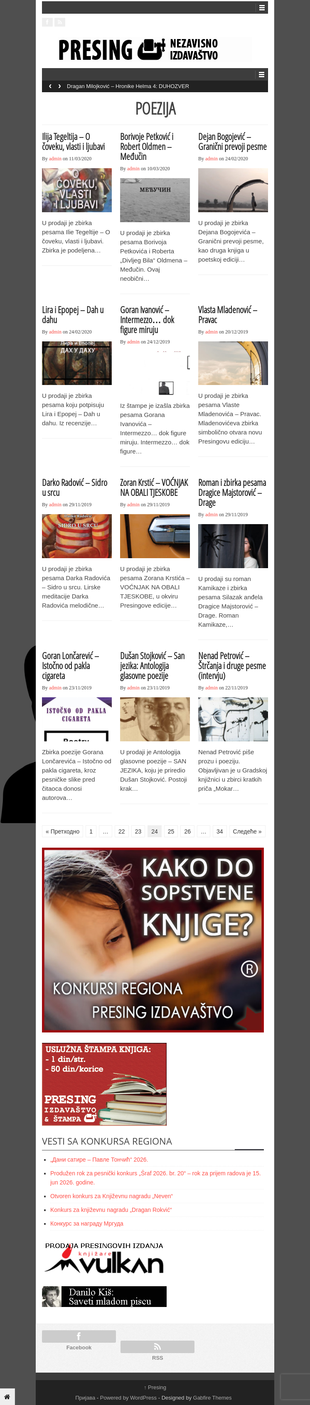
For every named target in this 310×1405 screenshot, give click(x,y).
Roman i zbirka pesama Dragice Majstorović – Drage (232, 492)
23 (138, 831)
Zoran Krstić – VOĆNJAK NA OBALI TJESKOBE (154, 487)
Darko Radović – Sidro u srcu (74, 487)
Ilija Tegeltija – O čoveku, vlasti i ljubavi (73, 141)
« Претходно (62, 831)
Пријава (85, 1398)
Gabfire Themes (212, 1398)
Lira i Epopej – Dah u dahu (72, 314)
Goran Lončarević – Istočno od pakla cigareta (70, 665)
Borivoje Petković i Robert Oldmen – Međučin (146, 146)
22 (121, 831)
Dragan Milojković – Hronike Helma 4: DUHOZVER (128, 86)
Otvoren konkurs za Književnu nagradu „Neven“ (111, 1196)
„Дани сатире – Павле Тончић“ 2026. (99, 1159)
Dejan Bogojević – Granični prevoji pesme (232, 141)
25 (171, 831)
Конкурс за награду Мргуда (86, 1223)
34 (220, 831)
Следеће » (247, 831)
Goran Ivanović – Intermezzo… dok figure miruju (147, 319)
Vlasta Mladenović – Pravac (227, 314)
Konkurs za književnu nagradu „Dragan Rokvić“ (111, 1209)
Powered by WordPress (128, 1398)
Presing (155, 1387)
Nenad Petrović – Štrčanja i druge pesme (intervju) (232, 665)
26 (187, 831)
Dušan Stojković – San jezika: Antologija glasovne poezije (152, 665)
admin (55, 159)
